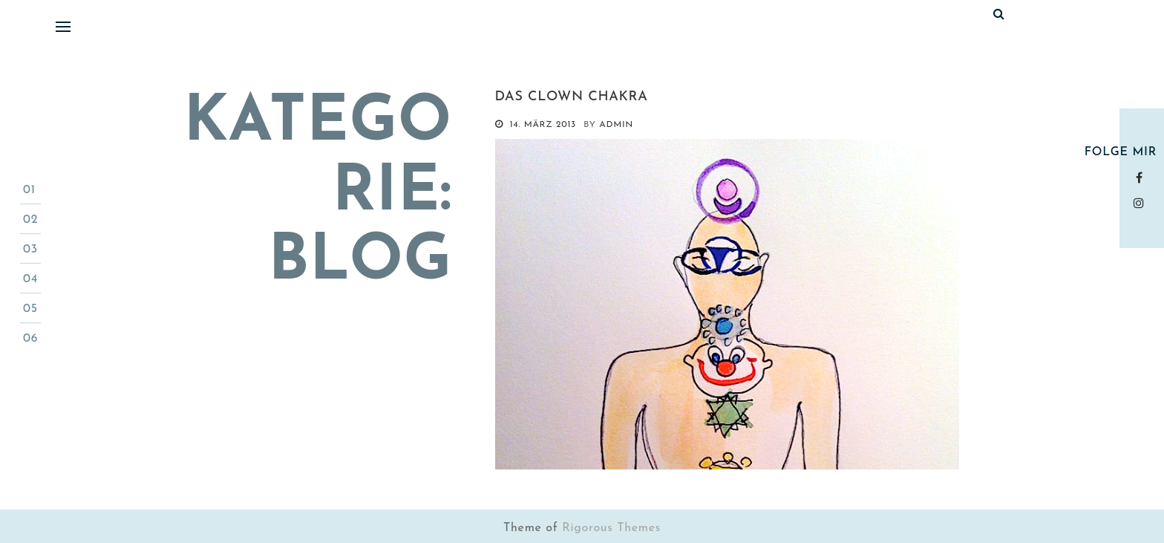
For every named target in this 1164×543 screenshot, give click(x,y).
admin (616, 124)
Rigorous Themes (611, 528)
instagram (1142, 202)
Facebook (1142, 177)
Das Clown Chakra (571, 97)
